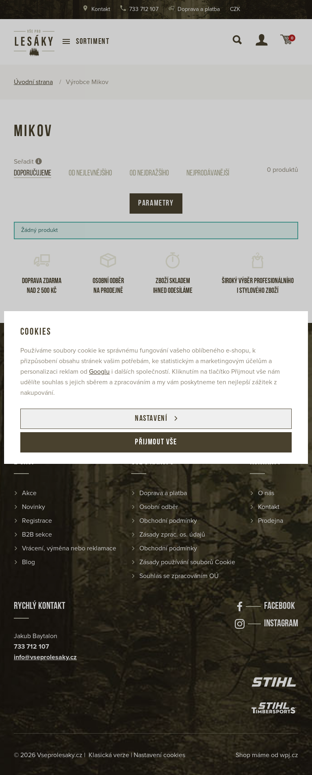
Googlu (99, 372)
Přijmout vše (156, 442)
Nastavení (151, 419)
